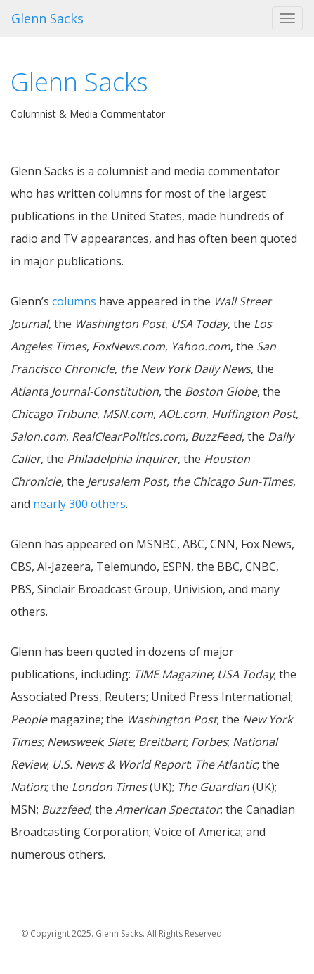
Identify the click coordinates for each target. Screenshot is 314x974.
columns (74, 301)
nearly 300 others (79, 504)
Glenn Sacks (47, 18)
